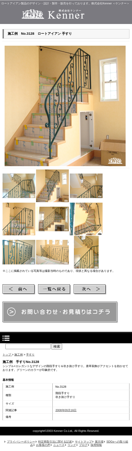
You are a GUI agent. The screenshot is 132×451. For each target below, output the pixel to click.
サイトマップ (83, 441)
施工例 (18, 354)
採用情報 (96, 444)
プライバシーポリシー (21, 441)
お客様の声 (43, 444)
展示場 (99, 441)
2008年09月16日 (66, 410)
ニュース (58, 444)
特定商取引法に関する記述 (55, 441)
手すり (30, 354)
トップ (7, 354)
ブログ (83, 444)
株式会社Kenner (66, 14)
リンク (72, 444)
